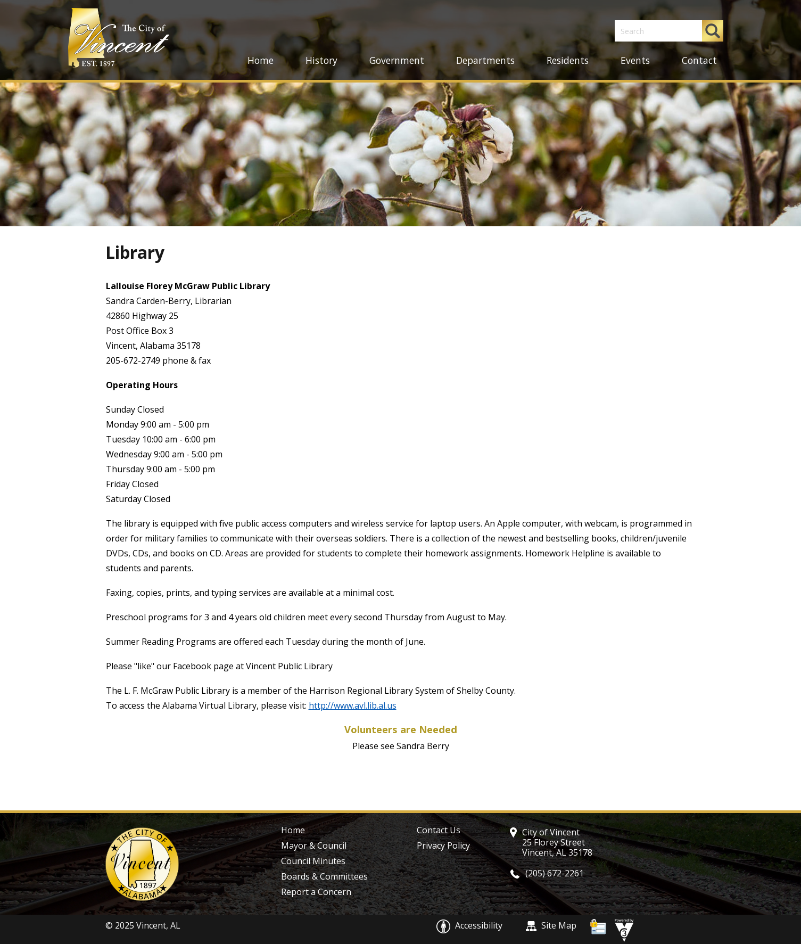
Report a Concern (316, 892)
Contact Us (438, 830)
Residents (568, 60)
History (321, 60)
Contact (699, 60)
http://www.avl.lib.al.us (353, 705)
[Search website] (653, 31)
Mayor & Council (313, 845)
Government (396, 60)
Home (260, 60)
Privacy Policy (443, 845)
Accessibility (470, 925)
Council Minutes (313, 861)
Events (635, 60)
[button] (712, 31)
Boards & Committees (324, 876)
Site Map (551, 925)
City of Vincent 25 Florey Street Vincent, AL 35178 (557, 842)
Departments (485, 60)
